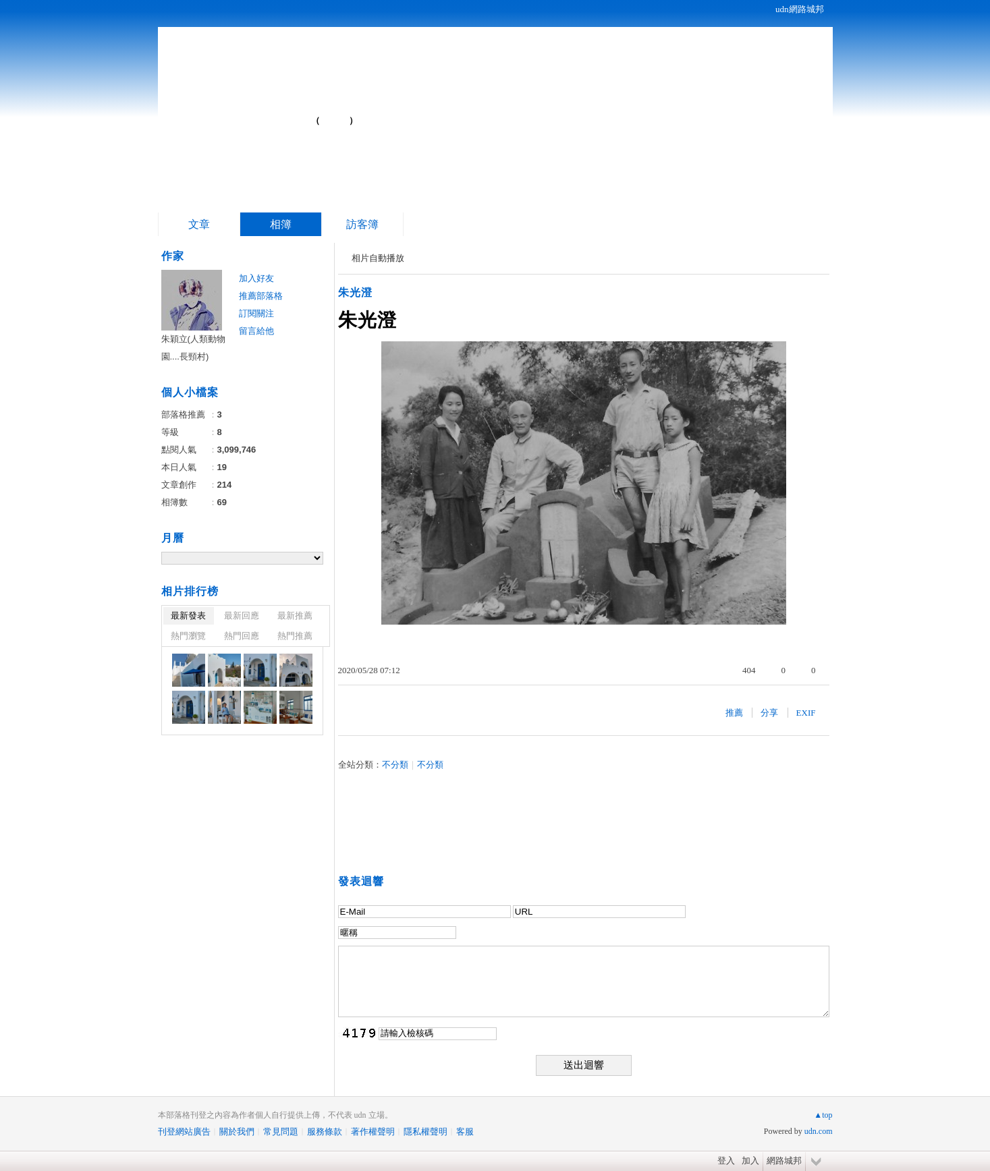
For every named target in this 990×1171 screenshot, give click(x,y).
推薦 (734, 713)
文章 (199, 224)
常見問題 (280, 1131)
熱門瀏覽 (188, 636)
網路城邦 (784, 1160)
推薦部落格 (261, 296)
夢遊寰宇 (252, 115)
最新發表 (188, 615)
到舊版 (335, 120)
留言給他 (256, 331)
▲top (823, 1115)
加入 (750, 1160)
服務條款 (324, 1131)
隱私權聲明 (425, 1131)
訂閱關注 (256, 313)
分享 (769, 713)
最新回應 (241, 615)
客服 (465, 1131)
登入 (726, 1160)
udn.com (818, 1131)
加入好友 (256, 278)
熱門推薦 (294, 636)
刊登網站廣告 (184, 1131)
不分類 (395, 765)
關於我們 (236, 1131)
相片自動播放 (378, 258)
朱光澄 (355, 292)
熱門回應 (241, 636)
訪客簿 (362, 224)
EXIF (806, 713)
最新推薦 (294, 615)
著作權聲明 (373, 1131)
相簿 (281, 224)
